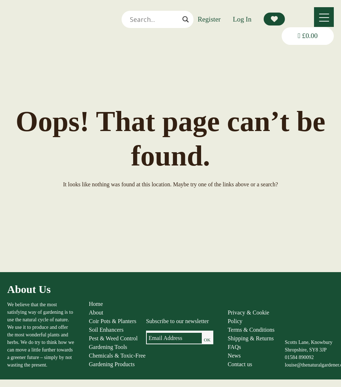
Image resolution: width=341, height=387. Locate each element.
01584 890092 (299, 357)
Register (208, 19)
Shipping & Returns (251, 338)
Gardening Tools (108, 347)
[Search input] (154, 19)
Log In (242, 19)
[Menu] (324, 17)
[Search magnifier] (186, 19)
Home (96, 304)
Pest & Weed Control (113, 338)
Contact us (240, 364)
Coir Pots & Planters (112, 321)
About (96, 312)
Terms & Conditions (251, 330)
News (234, 356)
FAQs (234, 347)
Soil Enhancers (106, 330)
